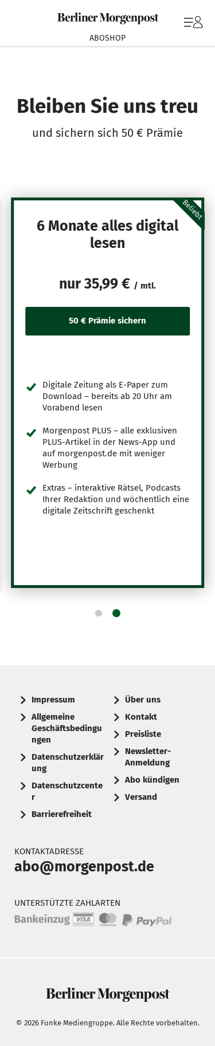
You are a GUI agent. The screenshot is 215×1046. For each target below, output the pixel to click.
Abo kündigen (152, 780)
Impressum (53, 699)
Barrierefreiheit (62, 814)
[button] (98, 613)
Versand (141, 797)
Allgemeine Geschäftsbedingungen (67, 728)
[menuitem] (192, 23)
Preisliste (143, 734)
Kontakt (141, 717)
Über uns (143, 699)
